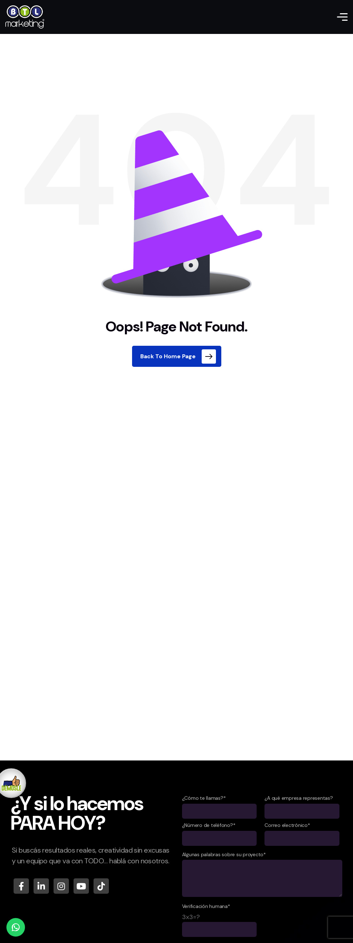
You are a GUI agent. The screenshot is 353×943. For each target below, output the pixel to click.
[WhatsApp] (15, 927)
